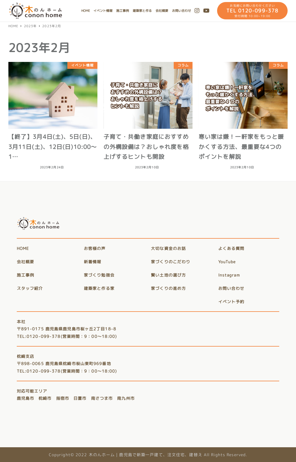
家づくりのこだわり (170, 261)
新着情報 (92, 261)
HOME (23, 248)
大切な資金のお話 (168, 248)
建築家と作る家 (99, 288)
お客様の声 (95, 248)
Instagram (229, 275)
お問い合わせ (231, 288)
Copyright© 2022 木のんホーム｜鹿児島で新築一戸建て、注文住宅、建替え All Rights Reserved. (148, 454)
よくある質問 (231, 248)
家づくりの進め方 (168, 288)
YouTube (227, 261)
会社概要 (25, 261)
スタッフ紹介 (30, 288)
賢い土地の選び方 (168, 275)
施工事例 (25, 275)
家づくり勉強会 (99, 275)
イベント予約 (231, 301)
